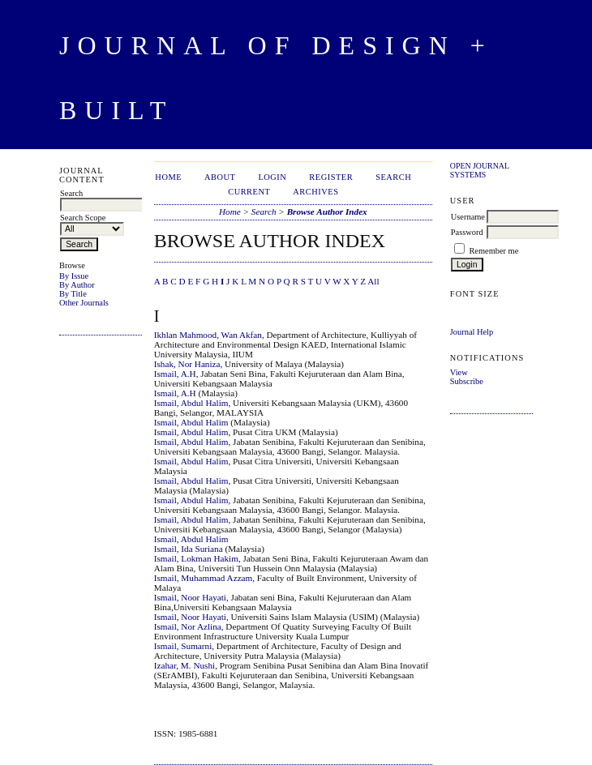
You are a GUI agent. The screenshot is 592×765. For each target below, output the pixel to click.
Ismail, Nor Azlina (187, 626)
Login (272, 177)
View (459, 372)
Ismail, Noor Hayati (190, 597)
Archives (315, 191)
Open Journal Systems (479, 170)
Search (393, 177)
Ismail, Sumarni (183, 646)
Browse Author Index (327, 211)
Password (467, 232)
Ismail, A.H (175, 373)
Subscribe (466, 381)
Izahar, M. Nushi (184, 665)
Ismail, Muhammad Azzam (203, 578)
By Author (77, 284)
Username (468, 216)
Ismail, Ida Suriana (188, 548)
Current (249, 191)
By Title (73, 293)
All (373, 281)
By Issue (73, 275)
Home (168, 177)
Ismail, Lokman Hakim (196, 558)
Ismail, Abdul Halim (191, 403)
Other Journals (84, 302)
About (219, 177)
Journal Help (471, 331)
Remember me (493, 250)
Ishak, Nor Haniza (187, 364)
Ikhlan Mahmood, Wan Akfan (208, 335)
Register (331, 177)
